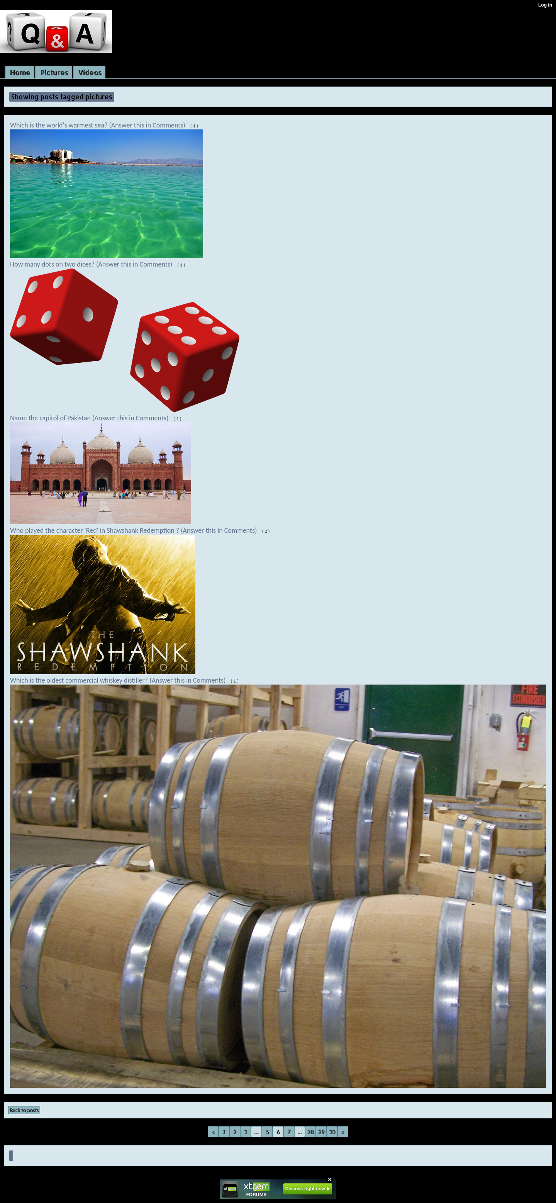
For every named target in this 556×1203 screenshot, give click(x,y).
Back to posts (24, 1110)
